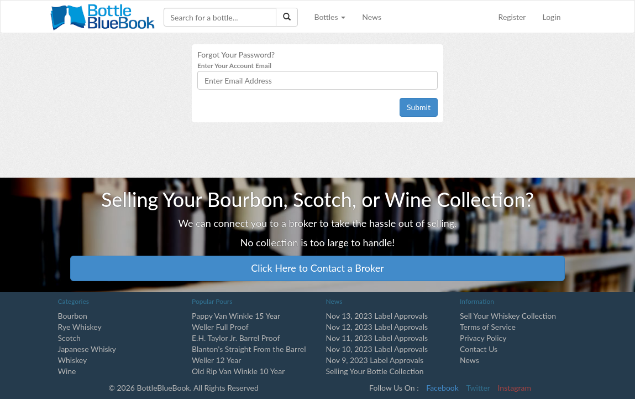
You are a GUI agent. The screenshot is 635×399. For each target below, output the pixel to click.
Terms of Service (488, 326)
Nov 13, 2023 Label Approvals (377, 315)
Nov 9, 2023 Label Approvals (375, 360)
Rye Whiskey (80, 326)
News (371, 17)
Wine (67, 371)
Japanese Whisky (87, 349)
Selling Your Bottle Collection (375, 371)
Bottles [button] (330, 17)
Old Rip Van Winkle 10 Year (238, 371)
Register (512, 17)
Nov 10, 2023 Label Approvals (377, 349)
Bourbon (72, 315)
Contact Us (478, 349)
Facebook (442, 387)
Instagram (514, 387)
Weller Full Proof (220, 326)
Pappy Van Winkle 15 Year (236, 315)
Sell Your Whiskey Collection (508, 315)
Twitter (478, 387)
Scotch (69, 338)
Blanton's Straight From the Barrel (249, 349)
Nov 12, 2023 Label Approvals (377, 326)
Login (551, 17)
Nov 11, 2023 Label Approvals (377, 338)
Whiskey (72, 360)
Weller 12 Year (216, 360)
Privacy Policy (483, 338)
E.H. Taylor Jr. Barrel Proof (236, 338)
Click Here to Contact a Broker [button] (317, 268)
